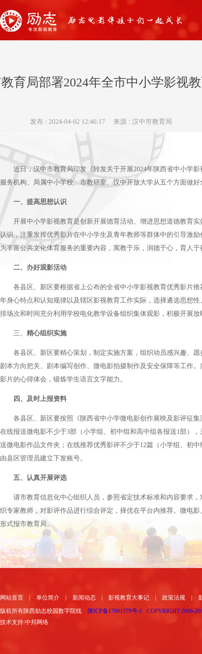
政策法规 (173, 598)
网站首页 (11, 598)
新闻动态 (84, 598)
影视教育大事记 (128, 598)
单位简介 (48, 598)
